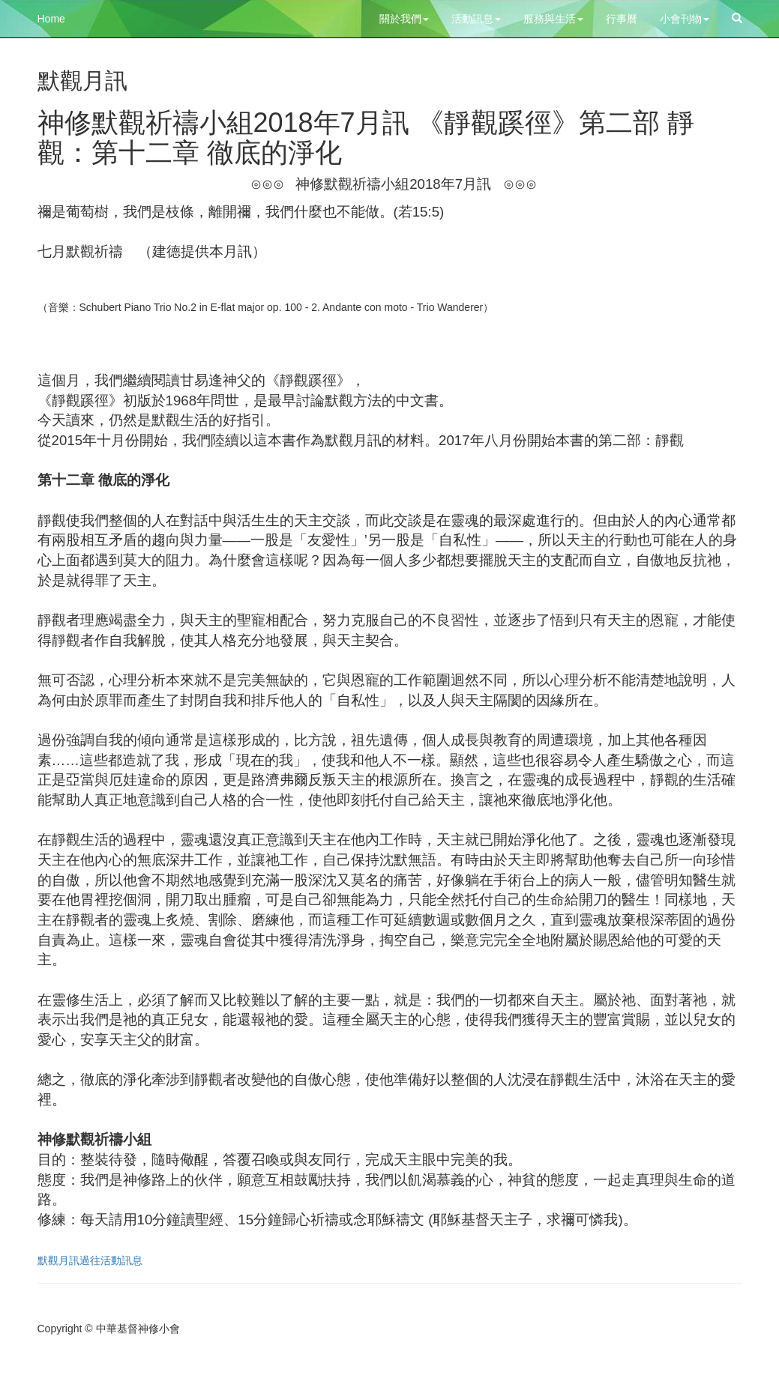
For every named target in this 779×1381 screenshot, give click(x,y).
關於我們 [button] (404, 19)
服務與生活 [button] (553, 19)
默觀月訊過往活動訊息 (89, 1260)
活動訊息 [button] (476, 19)
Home (51, 19)
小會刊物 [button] (684, 19)
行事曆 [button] (621, 19)
